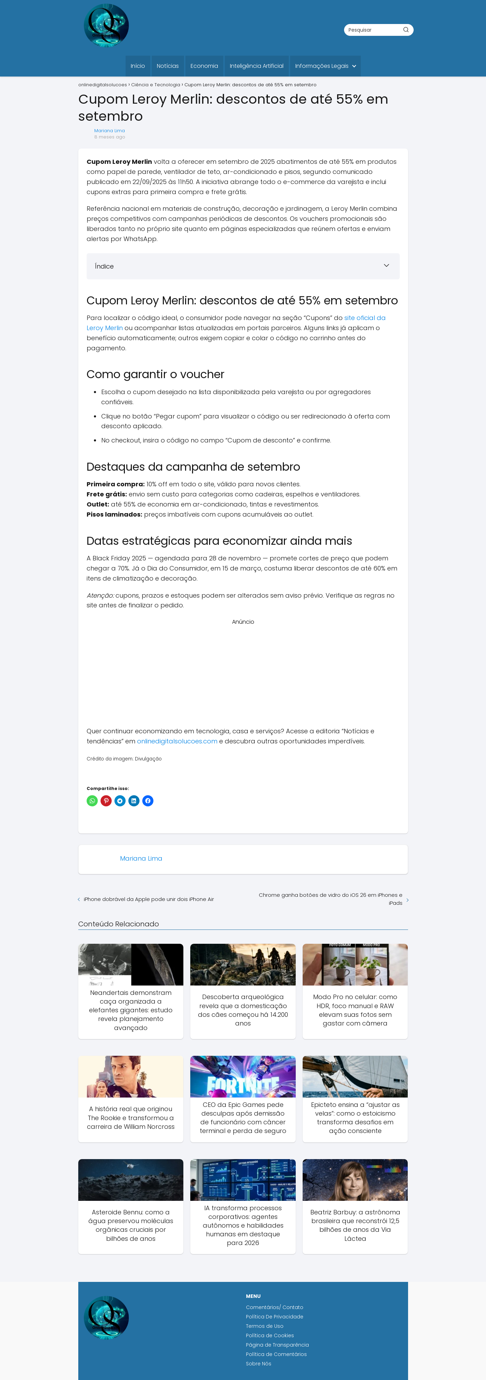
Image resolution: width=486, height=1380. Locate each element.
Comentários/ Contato (274, 1307)
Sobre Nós (258, 1363)
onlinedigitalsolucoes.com (177, 741)
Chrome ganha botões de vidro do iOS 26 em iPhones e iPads (331, 899)
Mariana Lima (109, 130)
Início (138, 66)
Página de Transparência (277, 1344)
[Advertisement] (243, 675)
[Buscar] (406, 29)
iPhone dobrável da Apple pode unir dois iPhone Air (149, 899)
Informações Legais (322, 66)
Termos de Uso (265, 1326)
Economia (204, 66)
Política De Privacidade (274, 1316)
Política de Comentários (276, 1354)
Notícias (168, 66)
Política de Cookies (270, 1335)
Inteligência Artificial (257, 66)
